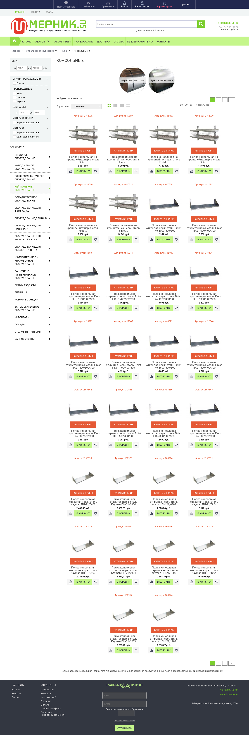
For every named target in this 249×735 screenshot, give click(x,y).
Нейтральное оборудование (32, 188)
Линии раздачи (32, 285)
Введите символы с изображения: (124, 709)
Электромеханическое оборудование (32, 178)
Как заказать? (83, 41)
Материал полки (30, 118)
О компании (62, 41)
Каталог (16, 689)
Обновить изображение (124, 721)
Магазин (20, 12)
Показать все (202, 104)
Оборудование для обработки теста (32, 248)
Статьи (49, 12)
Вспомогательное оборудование (32, 308)
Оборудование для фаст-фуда (32, 209)
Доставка (103, 41)
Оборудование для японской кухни (32, 238)
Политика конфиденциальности (53, 713)
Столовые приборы (32, 331)
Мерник (19, 97)
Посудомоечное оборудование (32, 199)
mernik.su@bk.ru (229, 694)
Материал (30, 128)
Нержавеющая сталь (26, 122)
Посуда (32, 324)
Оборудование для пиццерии (32, 227)
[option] (132, 80)
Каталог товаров (36, 41)
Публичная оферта (140, 41)
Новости (35, 12)
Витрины (32, 292)
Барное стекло (32, 338)
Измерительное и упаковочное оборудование (32, 260)
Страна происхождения (30, 79)
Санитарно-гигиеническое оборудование (32, 274)
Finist (17, 93)
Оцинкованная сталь (26, 136)
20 (181, 104)
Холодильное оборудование (32, 167)
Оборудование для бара (32, 218)
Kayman (19, 101)
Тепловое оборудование (32, 156)
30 (186, 104)
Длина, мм (30, 107)
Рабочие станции (26, 299)
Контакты (163, 41)
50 (191, 104)
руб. (185, 4)
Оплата (119, 41)
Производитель (30, 89)
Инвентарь (32, 317)
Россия (18, 83)
